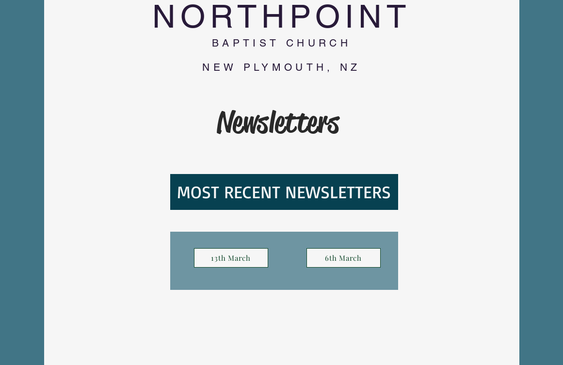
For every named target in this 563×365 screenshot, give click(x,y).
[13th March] (231, 258)
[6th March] (343, 258)
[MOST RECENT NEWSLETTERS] (284, 192)
